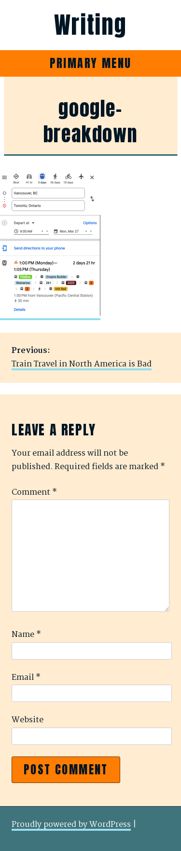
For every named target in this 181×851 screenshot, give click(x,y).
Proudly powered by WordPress (71, 824)
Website (27, 720)
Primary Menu (91, 63)
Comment (34, 492)
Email (26, 677)
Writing (90, 25)
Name (26, 634)
